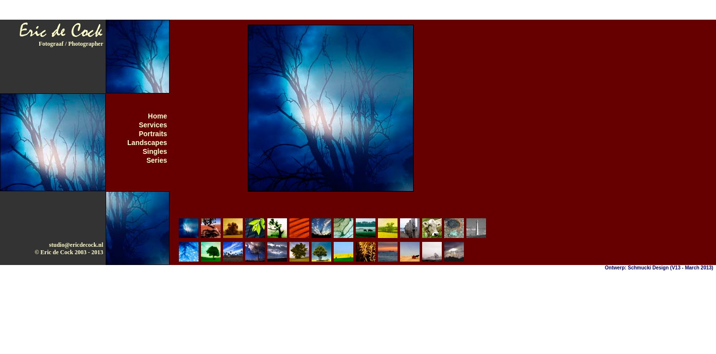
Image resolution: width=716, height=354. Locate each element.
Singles (155, 151)
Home (157, 116)
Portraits (153, 134)
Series (156, 160)
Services (153, 125)
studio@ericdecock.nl (76, 244)
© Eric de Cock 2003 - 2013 (68, 252)
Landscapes (147, 143)
